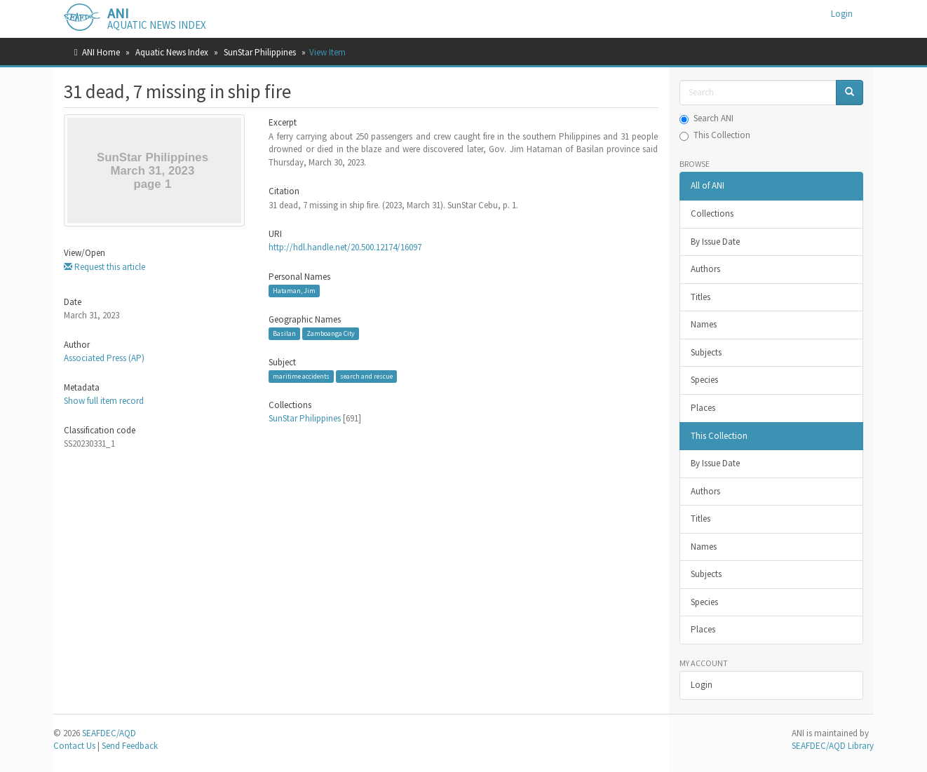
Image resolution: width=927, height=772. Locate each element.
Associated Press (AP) (104, 358)
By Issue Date (715, 242)
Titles (700, 297)
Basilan (284, 333)
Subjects (706, 352)
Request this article (104, 267)
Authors (705, 269)
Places (703, 408)
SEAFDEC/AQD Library (833, 746)
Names (704, 324)
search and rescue (366, 376)
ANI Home (101, 52)
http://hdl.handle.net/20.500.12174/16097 (345, 247)
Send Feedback (130, 746)
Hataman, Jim (294, 290)
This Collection (714, 135)
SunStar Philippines (260, 52)
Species (704, 380)
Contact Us (74, 746)
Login (701, 685)
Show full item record (104, 401)
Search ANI (706, 118)
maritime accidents (301, 376)
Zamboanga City (330, 333)
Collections (712, 213)
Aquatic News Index (171, 52)
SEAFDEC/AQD (109, 733)
